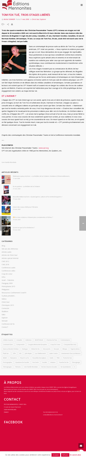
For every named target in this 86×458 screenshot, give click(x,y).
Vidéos (4, 299)
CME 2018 (5, 265)
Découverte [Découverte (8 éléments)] (46, 349)
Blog (3, 246)
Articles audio (6, 252)
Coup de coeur (7, 274)
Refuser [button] (65, 455)
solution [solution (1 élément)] (52, 362)
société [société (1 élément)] (44, 362)
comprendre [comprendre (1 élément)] (20, 344)
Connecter (5, 308)
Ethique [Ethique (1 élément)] (64, 349)
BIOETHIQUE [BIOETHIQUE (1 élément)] (39, 340)
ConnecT (5, 327)
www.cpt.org (44, 148)
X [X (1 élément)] (74, 367)
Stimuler (5, 321)
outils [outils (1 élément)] (51, 358)
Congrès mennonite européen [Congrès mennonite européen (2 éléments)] (37, 344)
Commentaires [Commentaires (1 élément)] (65, 340)
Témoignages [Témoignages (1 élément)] (7, 367)
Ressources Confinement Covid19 (14, 293)
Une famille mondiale (9, 162)
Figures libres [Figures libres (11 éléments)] (75, 349)
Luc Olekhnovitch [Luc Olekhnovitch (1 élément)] (40, 353)
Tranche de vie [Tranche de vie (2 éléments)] (63, 362)
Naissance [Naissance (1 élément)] (13, 358)
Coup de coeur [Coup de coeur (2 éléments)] (55, 344)
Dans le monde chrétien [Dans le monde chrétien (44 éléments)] (11, 349)
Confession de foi (8, 324)
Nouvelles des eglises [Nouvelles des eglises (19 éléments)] (39, 358)
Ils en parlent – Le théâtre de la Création (26, 186)
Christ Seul (35, 19)
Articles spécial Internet (10, 258)
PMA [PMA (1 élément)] (58, 358)
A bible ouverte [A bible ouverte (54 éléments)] (8, 340)
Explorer (43, 19)
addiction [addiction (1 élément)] (28, 340)
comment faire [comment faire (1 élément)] (8, 344)
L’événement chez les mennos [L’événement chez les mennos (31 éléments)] (70, 353)
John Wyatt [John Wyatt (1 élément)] (28, 353)
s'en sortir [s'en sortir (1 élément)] (35, 362)
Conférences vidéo (8, 271)
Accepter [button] (56, 455)
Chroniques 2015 (8, 305)
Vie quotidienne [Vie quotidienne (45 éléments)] (66, 367)
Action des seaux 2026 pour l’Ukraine (25, 207)
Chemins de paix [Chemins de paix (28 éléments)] (51, 340)
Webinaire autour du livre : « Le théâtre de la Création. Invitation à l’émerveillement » (41, 176)
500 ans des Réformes (10, 249)
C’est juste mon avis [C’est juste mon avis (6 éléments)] (70, 344)
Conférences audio (8, 268)
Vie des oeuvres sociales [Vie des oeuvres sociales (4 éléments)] (49, 367)
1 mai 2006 (25, 19)
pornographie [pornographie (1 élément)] (7, 362)
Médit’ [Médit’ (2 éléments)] (5, 358)
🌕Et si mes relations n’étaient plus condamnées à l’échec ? (33, 217)
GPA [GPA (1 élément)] (14, 353)
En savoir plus (75, 455)
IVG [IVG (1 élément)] (20, 353)
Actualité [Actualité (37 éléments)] (19, 340)
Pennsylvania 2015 (8, 286)
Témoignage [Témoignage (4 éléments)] (76, 362)
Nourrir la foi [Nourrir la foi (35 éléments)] (24, 358)
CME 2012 (5, 261)
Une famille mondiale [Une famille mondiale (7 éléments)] (31, 367)
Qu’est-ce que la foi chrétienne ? (24, 228)
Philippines (5, 290)
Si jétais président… (9, 296)
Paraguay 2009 (7, 283)
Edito (3, 315)
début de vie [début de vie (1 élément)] (35, 349)
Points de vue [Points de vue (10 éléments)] (67, 358)
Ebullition (5, 311)
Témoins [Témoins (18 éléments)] (18, 367)
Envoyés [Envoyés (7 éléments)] (56, 349)
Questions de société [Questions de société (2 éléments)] (22, 362)
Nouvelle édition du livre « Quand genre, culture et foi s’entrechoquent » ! (37, 197)
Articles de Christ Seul (9, 255)
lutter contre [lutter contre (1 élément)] (53, 353)
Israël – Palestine (8, 280)
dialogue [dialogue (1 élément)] (25, 349)
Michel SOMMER (9, 19)
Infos (3, 277)
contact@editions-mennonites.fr (53, 415)
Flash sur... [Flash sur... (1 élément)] (6, 353)
